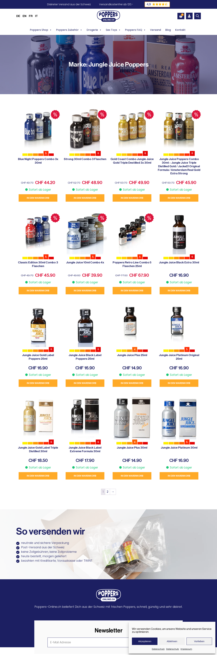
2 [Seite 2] (107, 492)
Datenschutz (158, 649)
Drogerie (94, 30)
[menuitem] (18, 15)
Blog (168, 30)
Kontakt (180, 30)
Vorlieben (199, 641)
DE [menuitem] (18, 16)
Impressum (186, 649)
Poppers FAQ (135, 30)
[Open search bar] (197, 16)
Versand (155, 30)
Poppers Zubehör (69, 30)
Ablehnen (172, 641)
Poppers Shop (41, 30)
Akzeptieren (144, 641)
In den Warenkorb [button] (38, 198)
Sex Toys (113, 30)
